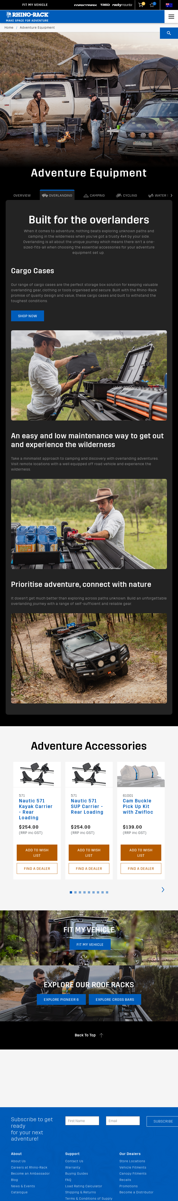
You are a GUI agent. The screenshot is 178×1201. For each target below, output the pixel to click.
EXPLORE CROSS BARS (116, 1001)
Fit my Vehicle (35, 5)
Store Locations (132, 1161)
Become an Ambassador (30, 1174)
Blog (14, 1180)
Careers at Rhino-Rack (29, 1167)
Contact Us (74, 1161)
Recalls (125, 1180)
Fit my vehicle (90, 944)
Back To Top (89, 1036)
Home (9, 28)
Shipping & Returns (80, 1192)
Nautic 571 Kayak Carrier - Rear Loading (36, 809)
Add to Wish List (37, 853)
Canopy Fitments (133, 1174)
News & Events (23, 1186)
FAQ (68, 1180)
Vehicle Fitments (132, 1167)
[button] (71, 892)
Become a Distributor (136, 1192)
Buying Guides (76, 1174)
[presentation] (171, 195)
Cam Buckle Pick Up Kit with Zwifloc (138, 806)
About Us (18, 1161)
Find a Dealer (37, 868)
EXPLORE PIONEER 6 (60, 1001)
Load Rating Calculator (83, 1186)
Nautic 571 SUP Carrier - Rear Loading (87, 806)
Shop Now (27, 316)
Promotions (128, 1186)
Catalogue (19, 1192)
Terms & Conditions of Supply (88, 1199)
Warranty (72, 1167)
